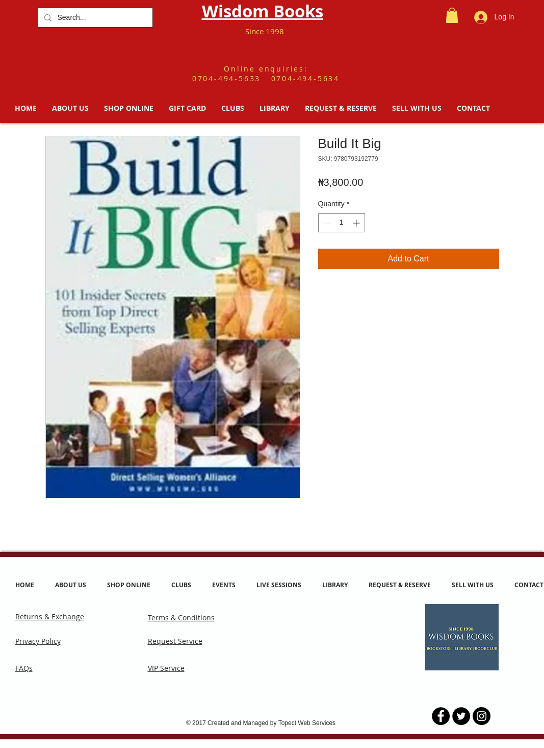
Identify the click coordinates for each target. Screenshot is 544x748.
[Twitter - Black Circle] (461, 716)
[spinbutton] (341, 223)
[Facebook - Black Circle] (441, 716)
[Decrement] (326, 223)
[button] (452, 15)
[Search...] (94, 17)
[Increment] (357, 223)
